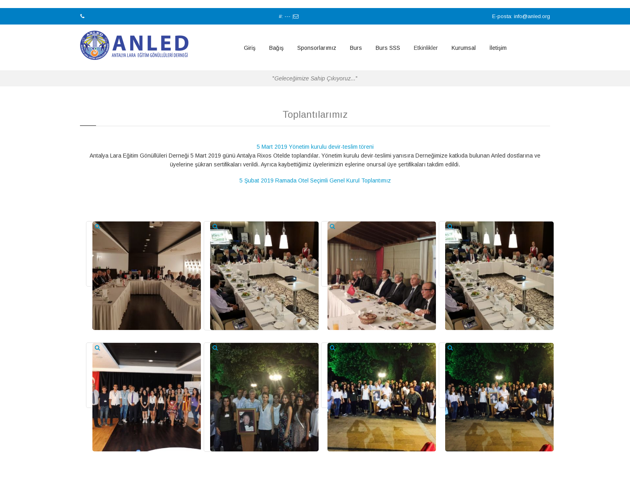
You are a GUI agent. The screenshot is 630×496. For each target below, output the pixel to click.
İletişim (498, 48)
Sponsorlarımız (316, 48)
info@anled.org (532, 16)
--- (287, 16)
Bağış (276, 48)
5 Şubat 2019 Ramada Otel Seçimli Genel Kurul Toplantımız (315, 180)
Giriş (250, 48)
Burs (356, 48)
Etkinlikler (426, 48)
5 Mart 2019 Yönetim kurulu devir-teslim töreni (315, 146)
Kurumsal (464, 48)
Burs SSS (388, 48)
